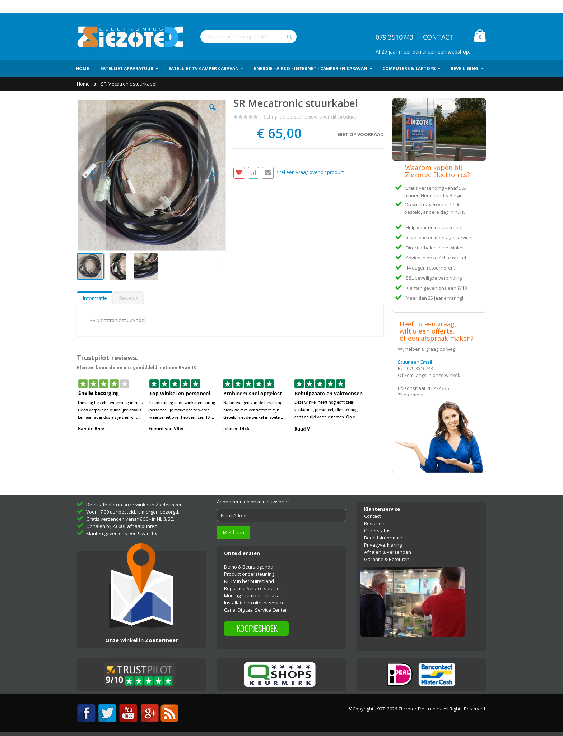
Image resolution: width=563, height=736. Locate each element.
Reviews (128, 298)
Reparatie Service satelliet (252, 588)
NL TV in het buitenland (249, 581)
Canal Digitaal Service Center (255, 610)
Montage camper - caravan (253, 595)
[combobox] (248, 36)
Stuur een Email (415, 362)
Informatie (95, 298)
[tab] (95, 297)
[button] (212, 112)
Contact (372, 516)
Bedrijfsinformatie (384, 537)
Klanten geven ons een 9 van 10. (121, 533)
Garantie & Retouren (386, 559)
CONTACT (438, 37)
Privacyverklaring (383, 545)
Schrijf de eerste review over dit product (310, 116)
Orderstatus (377, 530)
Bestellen (374, 523)
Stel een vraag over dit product (310, 172)
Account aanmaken (465, 6)
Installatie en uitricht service (254, 602)
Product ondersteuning (249, 574)
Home (84, 83)
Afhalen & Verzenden (387, 552)
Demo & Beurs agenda (248, 567)
